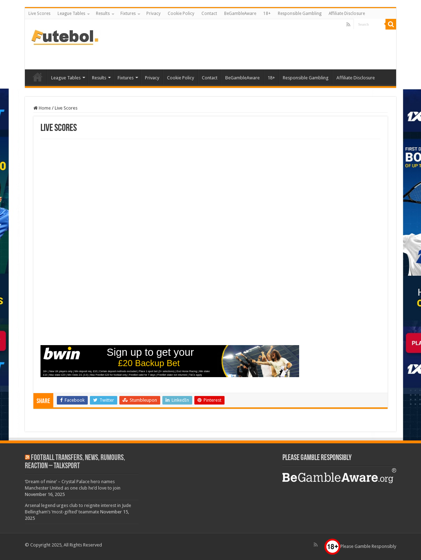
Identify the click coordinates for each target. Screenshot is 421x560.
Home (42, 108)
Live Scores (39, 13)
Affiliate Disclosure (347, 13)
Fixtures (128, 13)
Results (103, 13)
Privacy (153, 13)
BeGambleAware (240, 13)
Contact (209, 13)
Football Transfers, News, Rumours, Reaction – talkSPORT (75, 462)
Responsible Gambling (300, 13)
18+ (267, 13)
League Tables (71, 13)
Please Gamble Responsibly (360, 546)
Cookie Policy (181, 13)
